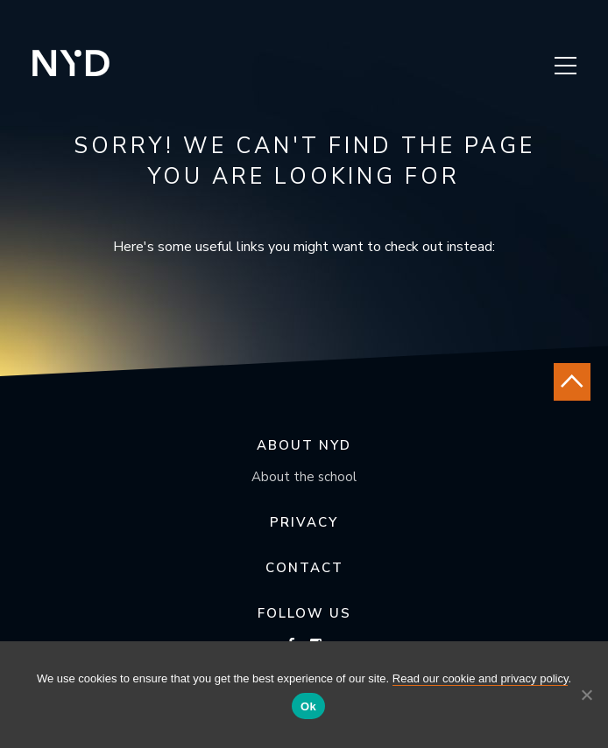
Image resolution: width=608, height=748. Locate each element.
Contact (304, 568)
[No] (586, 694)
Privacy (304, 522)
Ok (308, 706)
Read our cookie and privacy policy (480, 678)
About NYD (304, 445)
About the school (304, 477)
